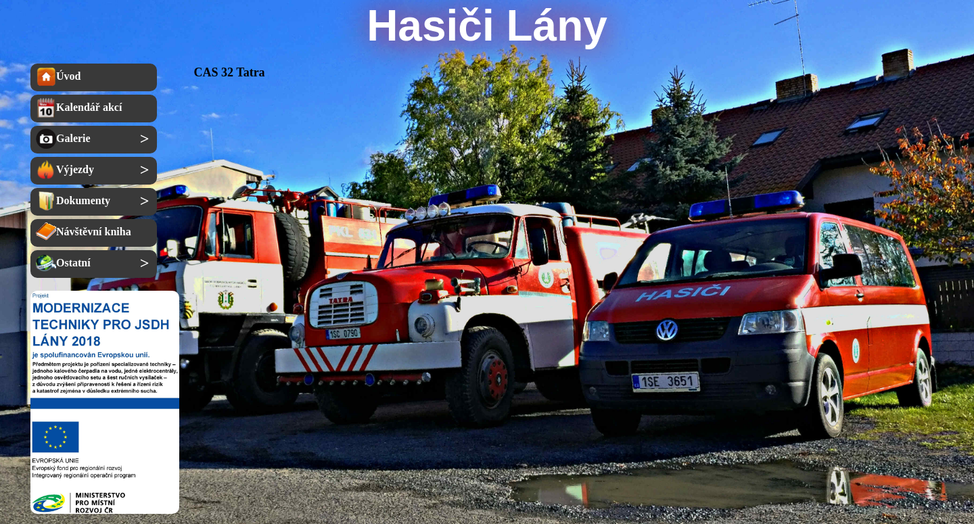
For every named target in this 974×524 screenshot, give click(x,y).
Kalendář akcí (79, 107)
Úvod (58, 76)
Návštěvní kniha (83, 232)
